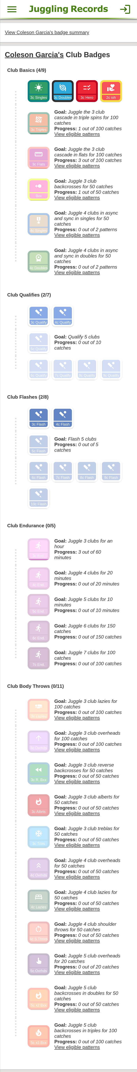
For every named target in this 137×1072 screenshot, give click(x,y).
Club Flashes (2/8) (27, 387)
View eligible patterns (75, 127)
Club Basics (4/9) (26, 69)
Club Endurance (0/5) (31, 514)
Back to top (68, 1055)
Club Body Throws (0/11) (35, 672)
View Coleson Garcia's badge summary (46, 32)
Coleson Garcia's (34, 54)
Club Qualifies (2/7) (28, 287)
